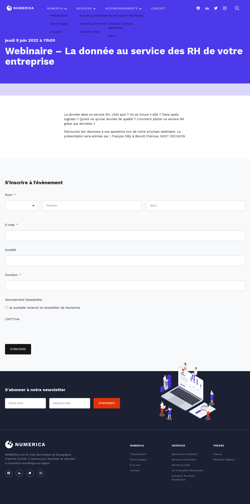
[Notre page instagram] (224, 8)
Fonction (13, 275)
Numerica (55, 8)
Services (84, 8)
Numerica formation (184, 459)
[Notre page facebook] (198, 8)
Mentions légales (224, 459)
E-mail (11, 225)
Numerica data (181, 465)
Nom (10, 195)
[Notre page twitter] (215, 8)
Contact (158, 8)
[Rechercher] (237, 8)
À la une (135, 465)
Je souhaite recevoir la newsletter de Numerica (44, 308)
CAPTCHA (12, 319)
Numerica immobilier (185, 454)
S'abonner (107, 403)
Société (10, 250)
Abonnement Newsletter (23, 300)
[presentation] (36, 333)
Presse (217, 454)
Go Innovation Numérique (187, 470)
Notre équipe (138, 459)
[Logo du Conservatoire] (20, 8)
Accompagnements (121, 8)
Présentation (138, 454)
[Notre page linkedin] (207, 8)
